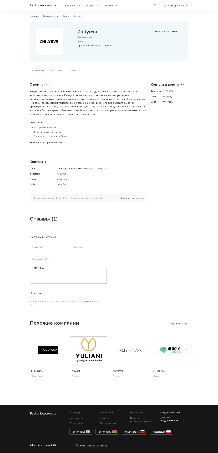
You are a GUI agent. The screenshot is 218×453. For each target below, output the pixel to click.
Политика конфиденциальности (142, 419)
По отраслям (76, 418)
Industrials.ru (131, 431)
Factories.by (104, 431)
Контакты (56, 70)
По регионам (76, 423)
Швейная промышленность (47, 132)
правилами (87, 301)
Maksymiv (37, 371)
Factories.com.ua (43, 5)
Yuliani (76, 371)
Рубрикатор (92, 5)
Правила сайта (138, 412)
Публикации (111, 5)
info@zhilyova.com (66, 179)
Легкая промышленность (43, 127)
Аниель (158, 371)
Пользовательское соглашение (91, 445)
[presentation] (53, 276)
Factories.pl (158, 431)
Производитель (54, 142)
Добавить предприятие (175, 5)
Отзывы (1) (74, 70)
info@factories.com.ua (171, 412)
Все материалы (108, 423)
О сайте (104, 418)
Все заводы (75, 412)
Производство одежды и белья (50, 136)
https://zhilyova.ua (66, 184)
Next (188, 350)
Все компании (179, 323)
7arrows (118, 371)
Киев (66, 16)
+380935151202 (66, 173)
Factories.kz (78, 431)
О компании (37, 70)
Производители (71, 5)
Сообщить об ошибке (132, 198)
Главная (34, 16)
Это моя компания (165, 31)
